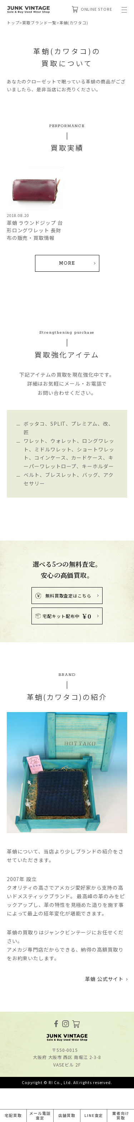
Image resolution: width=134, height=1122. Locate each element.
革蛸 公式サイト (104, 978)
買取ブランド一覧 (39, 22)
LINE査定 (93, 1115)
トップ (13, 22)
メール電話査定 (40, 1116)
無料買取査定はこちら (63, 596)
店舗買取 (66, 1115)
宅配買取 (13, 1115)
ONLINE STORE (92, 9)
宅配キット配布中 (63, 615)
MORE (67, 263)
